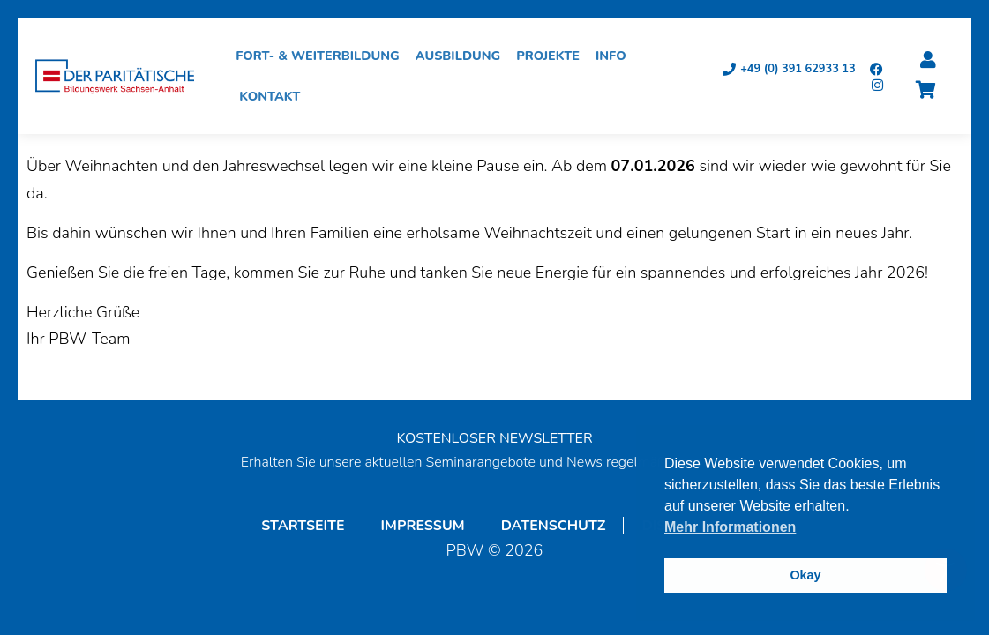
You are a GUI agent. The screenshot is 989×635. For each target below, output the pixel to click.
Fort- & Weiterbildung (322, 55)
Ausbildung (463, 55)
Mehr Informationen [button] (730, 526)
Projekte (552, 55)
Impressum (423, 525)
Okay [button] (805, 575)
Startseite (302, 525)
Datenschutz (553, 525)
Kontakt (274, 96)
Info (615, 55)
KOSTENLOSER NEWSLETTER (494, 438)
